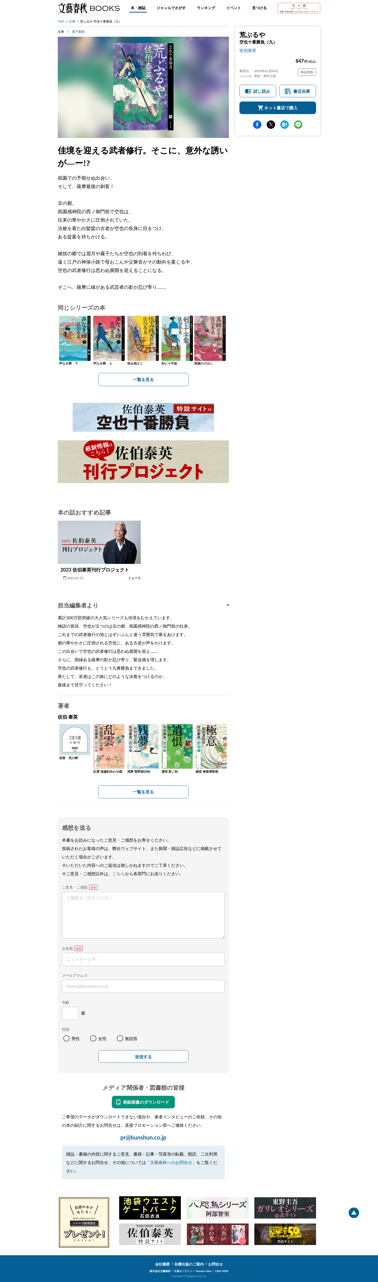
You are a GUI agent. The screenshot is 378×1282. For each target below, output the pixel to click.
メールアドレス (75, 975)
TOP (61, 21)
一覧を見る (143, 379)
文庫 (72, 21)
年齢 (65, 1002)
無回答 (131, 1038)
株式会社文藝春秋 (160, 1271)
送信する (143, 1057)
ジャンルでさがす (171, 8)
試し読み (261, 91)
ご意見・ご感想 (75, 887)
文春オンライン (183, 1271)
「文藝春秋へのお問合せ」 (171, 1162)
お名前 (67, 948)
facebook (257, 124)
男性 (75, 1038)
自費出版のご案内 (189, 1264)
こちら (118, 873)
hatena (284, 124)
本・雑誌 (138, 8)
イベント (233, 8)
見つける (259, 8)
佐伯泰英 (247, 50)
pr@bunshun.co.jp (143, 1137)
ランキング (206, 8)
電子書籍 (78, 32)
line (298, 124)
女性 (102, 1038)
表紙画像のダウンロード (146, 1101)
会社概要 (162, 1264)
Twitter (271, 124)
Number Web (204, 1271)
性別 (65, 1029)
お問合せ (215, 1264)
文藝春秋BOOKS (89, 8)
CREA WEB (221, 1271)
